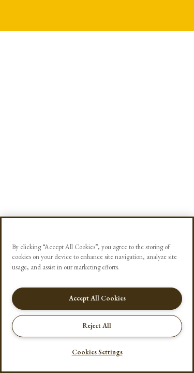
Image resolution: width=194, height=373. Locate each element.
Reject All (97, 325)
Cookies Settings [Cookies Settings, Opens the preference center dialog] (97, 352)
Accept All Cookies (97, 298)
